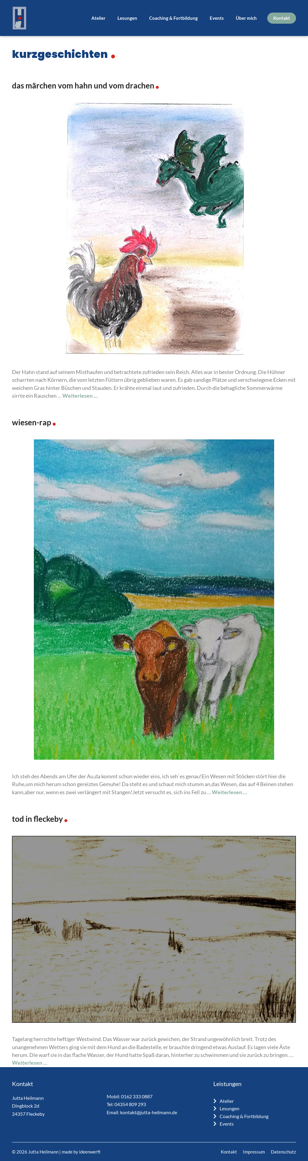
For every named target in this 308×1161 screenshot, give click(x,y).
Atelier (98, 18)
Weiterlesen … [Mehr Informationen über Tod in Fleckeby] (29, 1063)
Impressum (254, 1151)
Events (217, 18)
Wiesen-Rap (31, 422)
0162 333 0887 (137, 1096)
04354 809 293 (130, 1104)
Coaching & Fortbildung (173, 18)
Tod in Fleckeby (37, 818)
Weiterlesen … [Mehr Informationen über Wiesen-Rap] (229, 792)
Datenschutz (283, 1151)
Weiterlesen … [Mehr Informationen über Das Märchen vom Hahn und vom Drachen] (80, 396)
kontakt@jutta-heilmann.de (148, 1112)
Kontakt (281, 18)
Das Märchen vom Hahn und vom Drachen (83, 85)
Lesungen (127, 18)
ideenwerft (90, 1151)
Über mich (246, 18)
